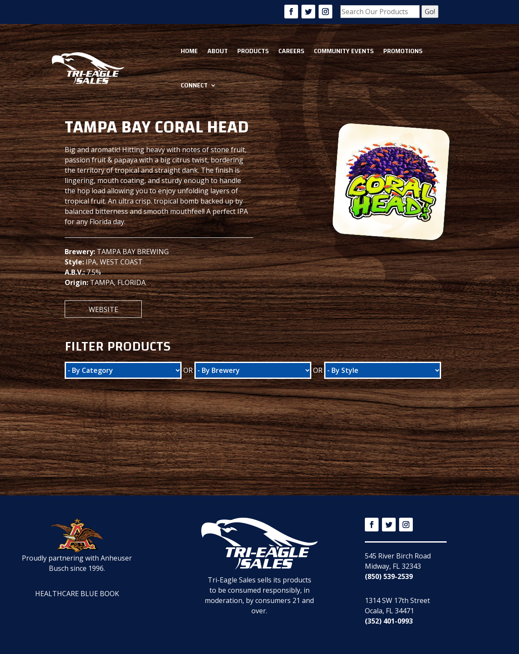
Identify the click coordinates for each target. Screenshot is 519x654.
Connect (194, 85)
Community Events (344, 51)
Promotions (403, 51)
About (217, 51)
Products (253, 51)
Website (103, 309)
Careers (291, 51)
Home (189, 51)
